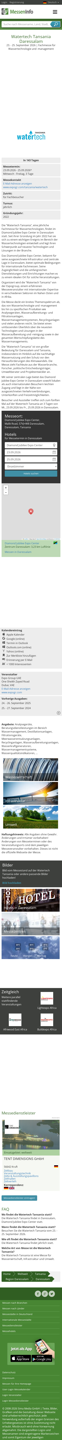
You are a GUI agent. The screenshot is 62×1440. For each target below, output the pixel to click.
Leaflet (25, 539)
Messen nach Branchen (14, 1302)
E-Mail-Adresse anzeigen (17, 183)
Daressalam (43, 1279)
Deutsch (53, 2)
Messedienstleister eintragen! (19, 1197)
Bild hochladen (11, 883)
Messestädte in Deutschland (17, 1314)
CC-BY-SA (57, 539)
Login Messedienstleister (15, 1400)
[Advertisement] (30, 83)
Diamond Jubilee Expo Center (22, 543)
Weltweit (23, 1274)
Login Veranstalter (12, 1395)
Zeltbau (8, 1170)
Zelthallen (10, 1178)
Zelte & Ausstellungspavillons (21, 1176)
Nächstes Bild (58, 1134)
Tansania (40, 1274)
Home (7, 1274)
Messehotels (9, 1331)
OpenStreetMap (41, 539)
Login (4, 2)
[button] (31, 511)
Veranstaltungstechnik (17, 1173)
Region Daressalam (17, 1279)
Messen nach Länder (13, 1308)
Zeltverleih (10, 1181)
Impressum (8, 1378)
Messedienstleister (12, 1325)
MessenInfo (17, 11)
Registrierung (17, 2)
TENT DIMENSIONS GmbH (24, 1158)
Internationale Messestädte (16, 1319)
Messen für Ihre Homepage (16, 1383)
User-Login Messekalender (16, 1389)
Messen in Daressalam (18, 552)
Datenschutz (9, 1372)
